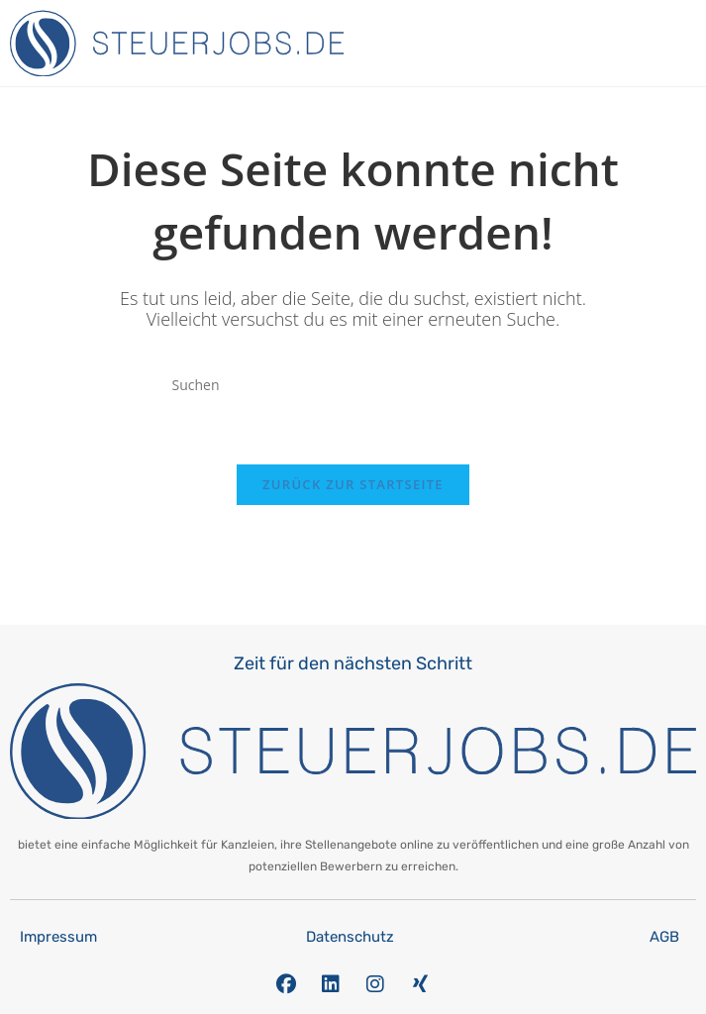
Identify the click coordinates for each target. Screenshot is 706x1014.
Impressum (58, 937)
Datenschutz (350, 937)
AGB (664, 937)
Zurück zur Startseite (353, 484)
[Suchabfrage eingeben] (353, 384)
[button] (690, 38)
